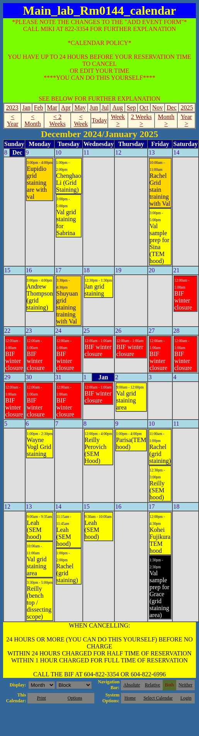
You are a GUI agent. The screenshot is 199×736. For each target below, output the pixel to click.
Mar (52, 107)
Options (75, 698)
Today (99, 120)
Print (41, 698)
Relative (152, 685)
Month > (166, 120)
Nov (157, 107)
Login (186, 698)
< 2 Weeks (57, 120)
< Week (81, 120)
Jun (94, 107)
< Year (12, 120)
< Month (32, 120)
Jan (26, 107)
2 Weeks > (141, 120)
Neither (185, 685)
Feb (38, 107)
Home (130, 698)
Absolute (131, 685)
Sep (131, 107)
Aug (117, 107)
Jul (105, 107)
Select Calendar (158, 698)
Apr (66, 107)
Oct (143, 107)
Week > (118, 120)
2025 (186, 107)
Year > (186, 120)
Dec (172, 107)
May (80, 107)
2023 (12, 107)
